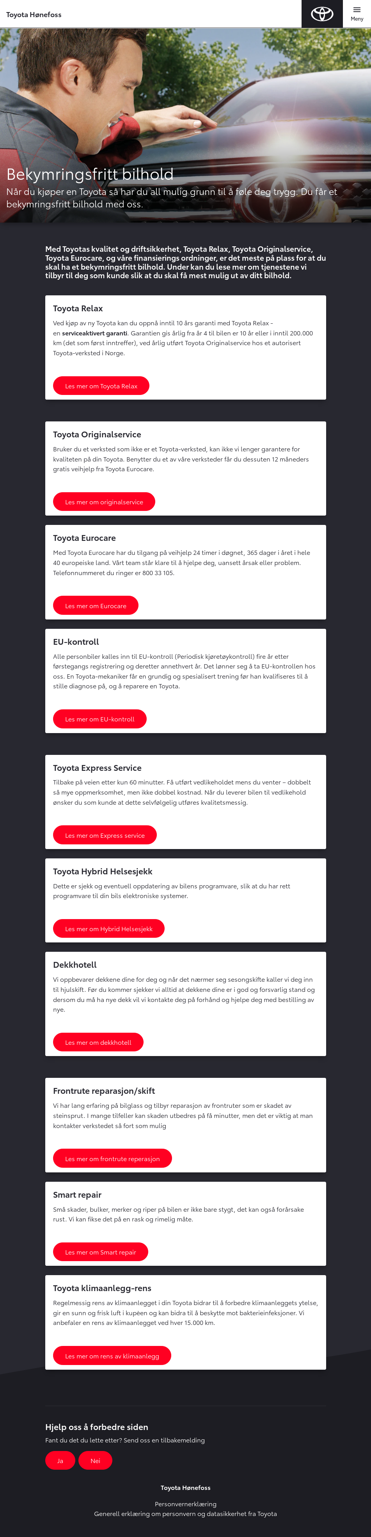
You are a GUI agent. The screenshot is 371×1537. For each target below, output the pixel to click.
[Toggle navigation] (357, 14)
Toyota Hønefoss (34, 14)
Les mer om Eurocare (95, 605)
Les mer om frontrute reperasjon (112, 1158)
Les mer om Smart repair (100, 1251)
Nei (95, 1460)
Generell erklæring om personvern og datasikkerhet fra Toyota (185, 1513)
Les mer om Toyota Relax (101, 385)
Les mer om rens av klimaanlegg (112, 1355)
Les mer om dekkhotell (98, 1041)
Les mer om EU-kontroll (100, 718)
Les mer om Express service (105, 834)
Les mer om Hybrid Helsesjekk (109, 928)
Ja (60, 1460)
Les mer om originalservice (104, 501)
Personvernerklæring (186, 1503)
